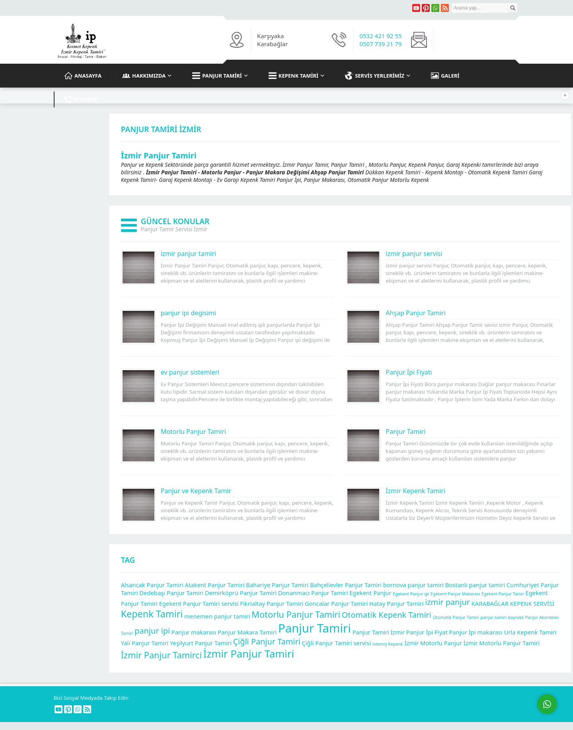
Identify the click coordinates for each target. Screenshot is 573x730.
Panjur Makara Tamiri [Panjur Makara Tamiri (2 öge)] (247, 632)
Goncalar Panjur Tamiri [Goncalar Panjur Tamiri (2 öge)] (336, 603)
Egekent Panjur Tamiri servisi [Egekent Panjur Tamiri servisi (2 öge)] (199, 603)
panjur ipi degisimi (188, 312)
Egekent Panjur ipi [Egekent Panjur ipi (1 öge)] (411, 594)
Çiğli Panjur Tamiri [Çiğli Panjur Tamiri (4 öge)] (266, 641)
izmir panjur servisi (414, 253)
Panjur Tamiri (405, 431)
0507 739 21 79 (380, 44)
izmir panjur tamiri (188, 253)
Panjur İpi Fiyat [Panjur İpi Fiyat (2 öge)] (427, 632)
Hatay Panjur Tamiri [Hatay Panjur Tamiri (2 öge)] (396, 603)
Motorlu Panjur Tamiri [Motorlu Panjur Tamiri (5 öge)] (295, 614)
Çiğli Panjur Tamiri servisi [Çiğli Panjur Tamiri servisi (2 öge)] (336, 643)
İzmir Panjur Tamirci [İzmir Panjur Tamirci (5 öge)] (161, 655)
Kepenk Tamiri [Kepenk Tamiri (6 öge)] (152, 613)
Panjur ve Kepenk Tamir (196, 490)
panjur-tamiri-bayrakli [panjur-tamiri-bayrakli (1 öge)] (502, 617)
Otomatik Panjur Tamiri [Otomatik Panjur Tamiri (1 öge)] (456, 617)
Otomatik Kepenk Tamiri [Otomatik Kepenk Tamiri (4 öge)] (386, 614)
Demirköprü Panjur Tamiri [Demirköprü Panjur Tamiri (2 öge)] (241, 593)
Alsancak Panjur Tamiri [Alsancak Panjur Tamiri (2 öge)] (152, 585)
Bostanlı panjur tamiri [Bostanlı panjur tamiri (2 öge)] (475, 585)
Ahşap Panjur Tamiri (416, 312)
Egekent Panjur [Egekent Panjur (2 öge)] (370, 593)
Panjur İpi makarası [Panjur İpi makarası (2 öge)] (475, 632)
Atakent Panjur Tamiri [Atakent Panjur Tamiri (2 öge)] (215, 585)
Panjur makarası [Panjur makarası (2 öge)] (194, 632)
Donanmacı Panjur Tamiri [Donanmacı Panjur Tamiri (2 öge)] (313, 593)
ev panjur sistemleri (190, 372)
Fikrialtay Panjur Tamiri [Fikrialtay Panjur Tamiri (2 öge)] (271, 603)
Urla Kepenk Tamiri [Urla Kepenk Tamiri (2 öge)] (530, 632)
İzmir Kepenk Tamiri (415, 490)
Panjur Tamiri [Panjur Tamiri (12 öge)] (314, 628)
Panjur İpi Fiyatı (409, 372)
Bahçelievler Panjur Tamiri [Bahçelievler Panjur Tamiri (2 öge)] (346, 585)
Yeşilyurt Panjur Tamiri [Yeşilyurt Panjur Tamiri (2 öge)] (201, 643)
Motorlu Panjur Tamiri (193, 431)
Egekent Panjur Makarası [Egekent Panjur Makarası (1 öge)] (455, 594)
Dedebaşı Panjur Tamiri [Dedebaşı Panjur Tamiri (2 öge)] (171, 593)
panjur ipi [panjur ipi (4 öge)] (152, 630)
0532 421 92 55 (380, 36)
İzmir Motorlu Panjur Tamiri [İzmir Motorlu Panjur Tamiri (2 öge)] (502, 643)
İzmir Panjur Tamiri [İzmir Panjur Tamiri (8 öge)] (248, 654)
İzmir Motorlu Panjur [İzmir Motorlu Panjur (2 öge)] (433, 643)
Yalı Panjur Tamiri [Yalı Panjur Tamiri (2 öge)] (145, 643)
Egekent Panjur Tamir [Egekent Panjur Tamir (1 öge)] (502, 594)
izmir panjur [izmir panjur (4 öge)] (447, 602)
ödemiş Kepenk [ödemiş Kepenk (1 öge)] (387, 644)
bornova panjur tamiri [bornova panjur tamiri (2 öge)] (413, 585)
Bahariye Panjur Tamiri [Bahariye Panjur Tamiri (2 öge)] (277, 585)
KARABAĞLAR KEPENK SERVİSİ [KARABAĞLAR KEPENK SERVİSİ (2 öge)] (513, 603)
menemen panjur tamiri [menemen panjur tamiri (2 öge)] (217, 616)
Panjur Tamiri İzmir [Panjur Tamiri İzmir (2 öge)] (378, 632)
